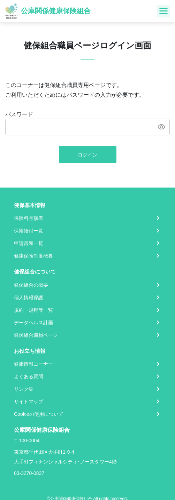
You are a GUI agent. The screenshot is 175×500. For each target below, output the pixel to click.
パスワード (19, 114)
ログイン (87, 155)
